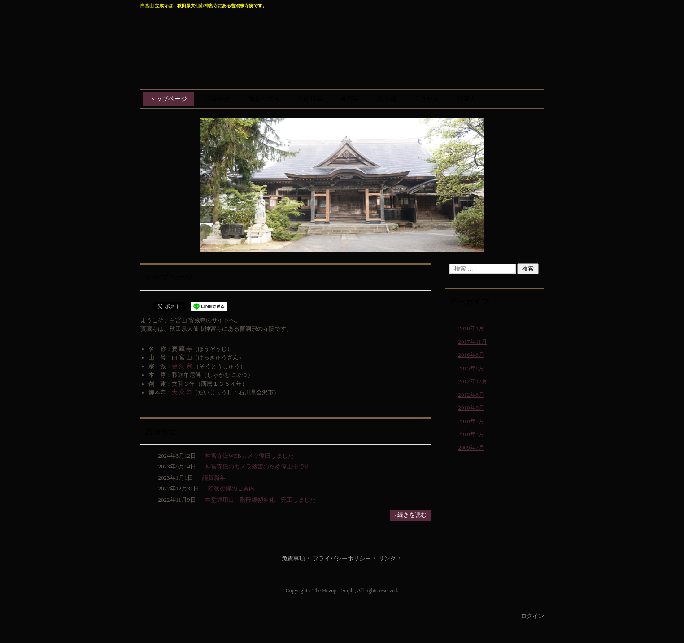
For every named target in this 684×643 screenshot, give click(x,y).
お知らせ (160, 431)
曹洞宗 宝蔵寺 (342, 44)
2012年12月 (473, 381)
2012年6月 (471, 394)
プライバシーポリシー (342, 558)
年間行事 (309, 99)
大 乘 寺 (182, 392)
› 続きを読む (410, 515)
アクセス (426, 99)
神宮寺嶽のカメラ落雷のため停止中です (257, 466)
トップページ (168, 99)
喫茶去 (466, 99)
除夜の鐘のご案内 (231, 488)
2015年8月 (471, 368)
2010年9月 (471, 407)
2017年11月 (473, 341)
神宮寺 (349, 99)
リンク (387, 558)
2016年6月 (471, 354)
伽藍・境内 (263, 99)
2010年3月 (471, 434)
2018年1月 (471, 328)
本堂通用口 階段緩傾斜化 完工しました (260, 499)
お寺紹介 (217, 99)
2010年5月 (471, 421)
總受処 (386, 99)
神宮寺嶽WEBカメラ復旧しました (249, 455)
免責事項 (293, 558)
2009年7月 (471, 447)
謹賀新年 (214, 477)
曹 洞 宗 (182, 366)
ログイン (532, 615)
